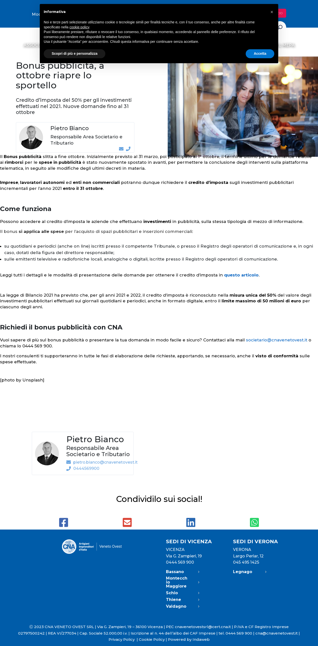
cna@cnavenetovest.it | (277, 633)
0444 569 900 (180, 562)
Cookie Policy (152, 639)
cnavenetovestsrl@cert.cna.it (203, 626)
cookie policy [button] (79, 27)
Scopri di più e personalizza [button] (74, 53)
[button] (272, 12)
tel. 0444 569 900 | (237, 633)
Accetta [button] (260, 53)
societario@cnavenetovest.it (276, 339)
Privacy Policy (124, 639)
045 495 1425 (246, 562)
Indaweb (201, 639)
